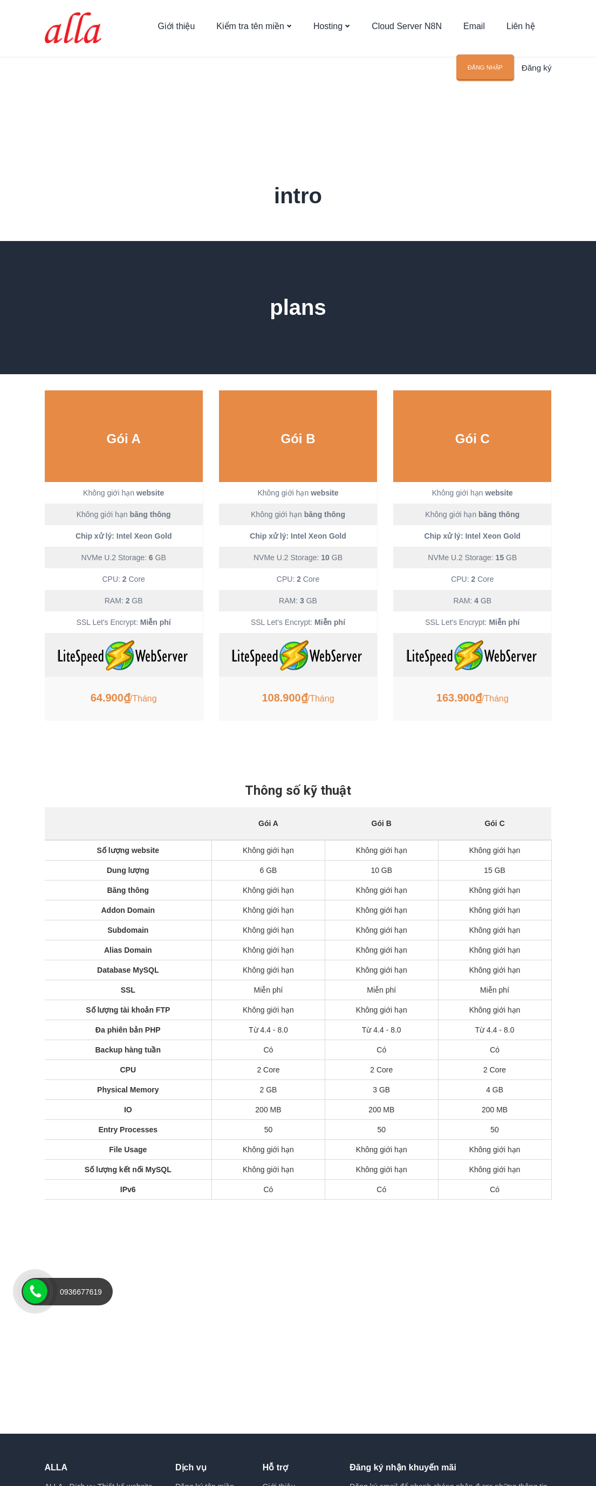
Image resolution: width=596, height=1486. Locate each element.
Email (474, 33)
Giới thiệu (176, 33)
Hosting (327, 33)
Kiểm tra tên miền (250, 33)
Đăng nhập (487, 78)
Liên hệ (520, 33)
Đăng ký (537, 79)
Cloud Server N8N (407, 33)
